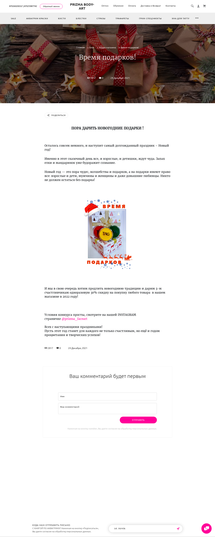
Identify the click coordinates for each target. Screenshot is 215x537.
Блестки (81, 18)
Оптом (105, 6)
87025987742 (30, 6)
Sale (13, 18)
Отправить (138, 420)
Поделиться (56, 115)
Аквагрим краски (37, 18)
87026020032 (15, 6)
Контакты (171, 6)
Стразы (101, 18)
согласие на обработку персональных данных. (132, 428)
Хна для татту (180, 18)
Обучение (118, 6)
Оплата (132, 6)
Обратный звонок (51, 6)
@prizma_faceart (74, 319)
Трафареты (122, 18)
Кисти (62, 18)
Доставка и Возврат (151, 6)
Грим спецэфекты (150, 18)
